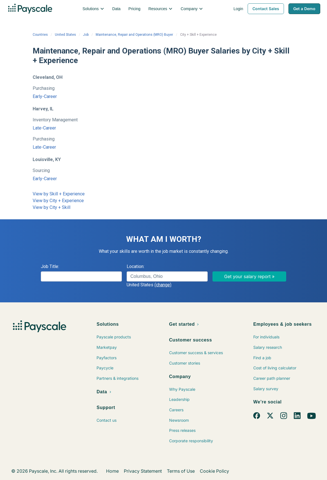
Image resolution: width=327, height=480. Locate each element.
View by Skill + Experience (59, 194)
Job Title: (50, 266)
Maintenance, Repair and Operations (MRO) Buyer (134, 35)
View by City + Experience (58, 200)
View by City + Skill (51, 207)
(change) (162, 284)
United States (65, 35)
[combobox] (167, 276)
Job (86, 35)
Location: (135, 266)
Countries (40, 35)
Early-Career (45, 96)
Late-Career (44, 128)
